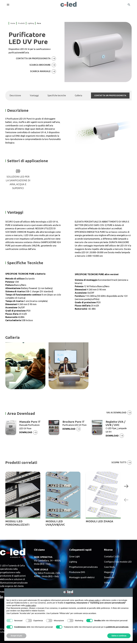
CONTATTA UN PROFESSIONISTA (37, 58)
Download (109, 577)
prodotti (21, 23)
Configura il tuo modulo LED (118, 562)
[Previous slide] (126, 500)
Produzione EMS (77, 572)
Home (12, 23)
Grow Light (74, 556)
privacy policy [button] (94, 600)
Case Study (109, 567)
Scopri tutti (121, 462)
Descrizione (15, 95)
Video (107, 583)
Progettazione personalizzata (83, 567)
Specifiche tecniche (56, 95)
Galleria (78, 95)
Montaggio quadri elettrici (82, 577)
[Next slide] (126, 486)
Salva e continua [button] (119, 636)
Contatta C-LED (111, 556)
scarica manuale (44, 71)
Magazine (108, 572)
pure (39, 23)
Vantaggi (34, 95)
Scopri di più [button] (16, 636)
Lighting (73, 562)
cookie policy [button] (30, 605)
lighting (31, 23)
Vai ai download (119, 413)
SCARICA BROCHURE (43, 65)
